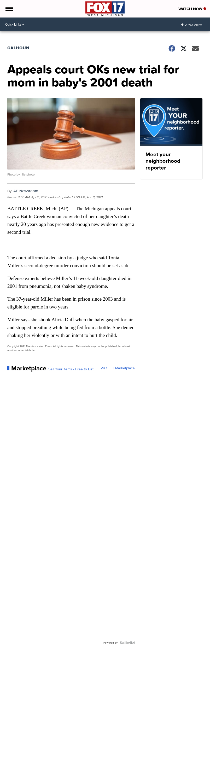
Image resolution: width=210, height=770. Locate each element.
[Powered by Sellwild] (127, 643)
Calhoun (18, 48)
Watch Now (192, 9)
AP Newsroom (25, 191)
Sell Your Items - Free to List (71, 369)
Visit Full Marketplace (118, 368)
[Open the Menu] (9, 9)
